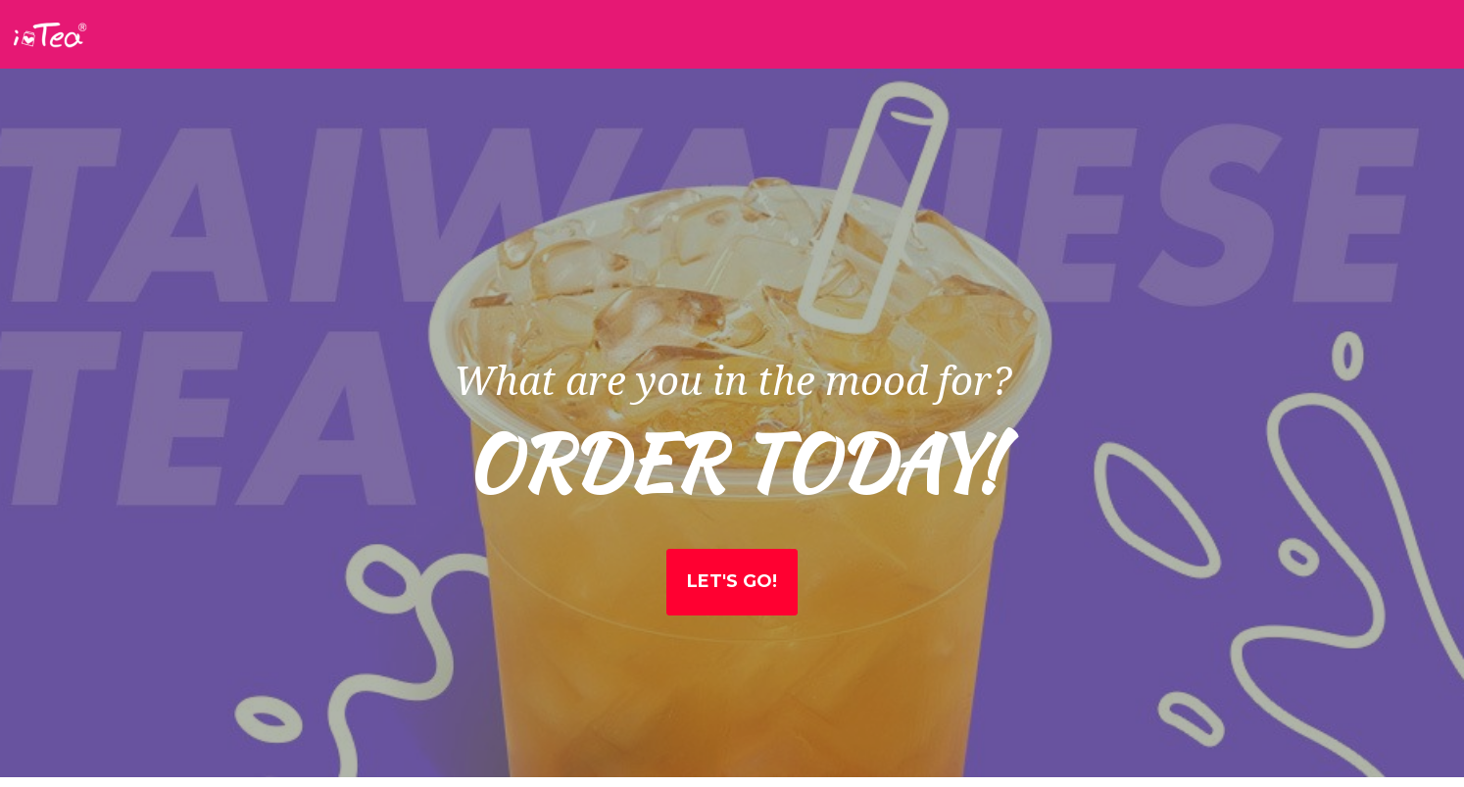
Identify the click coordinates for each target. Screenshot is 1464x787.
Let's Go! (732, 581)
